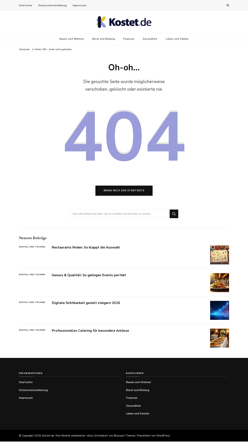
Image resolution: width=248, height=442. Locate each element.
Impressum (79, 5)
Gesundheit (150, 38)
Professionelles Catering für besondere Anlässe (90, 331)
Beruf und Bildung (103, 38)
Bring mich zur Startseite (124, 191)
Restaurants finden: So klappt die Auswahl (86, 248)
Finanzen (128, 38)
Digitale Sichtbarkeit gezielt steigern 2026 (86, 303)
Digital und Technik (32, 247)
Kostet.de (48, 436)
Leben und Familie (177, 38)
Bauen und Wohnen (72, 38)
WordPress (163, 436)
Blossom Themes (125, 436)
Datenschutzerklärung (52, 5)
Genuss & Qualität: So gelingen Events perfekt (89, 275)
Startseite (25, 5)
